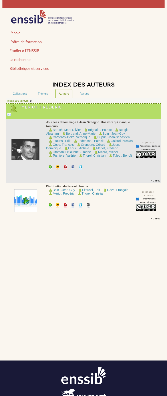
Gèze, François (63, 144)
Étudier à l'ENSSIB (24, 50)
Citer (58, 168)
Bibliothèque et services (29, 68)
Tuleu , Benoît (122, 155)
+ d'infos (155, 180)
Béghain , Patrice (100, 130)
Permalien (65, 168)
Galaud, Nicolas (122, 141)
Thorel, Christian (94, 155)
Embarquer (88, 206)
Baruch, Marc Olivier (67, 130)
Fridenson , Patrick (91, 141)
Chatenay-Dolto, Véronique (71, 137)
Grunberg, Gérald (93, 144)
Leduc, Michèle (78, 148)
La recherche (20, 59)
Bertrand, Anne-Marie (80, 133)
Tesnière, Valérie (64, 155)
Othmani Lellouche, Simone (72, 152)
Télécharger (50, 168)
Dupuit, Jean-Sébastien (113, 137)
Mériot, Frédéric (107, 148)
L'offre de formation (26, 41)
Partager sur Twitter (80, 168)
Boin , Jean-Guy (114, 133)
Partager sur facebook (73, 168)
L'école (15, 33)
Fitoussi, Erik (61, 141)
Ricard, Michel (108, 152)
